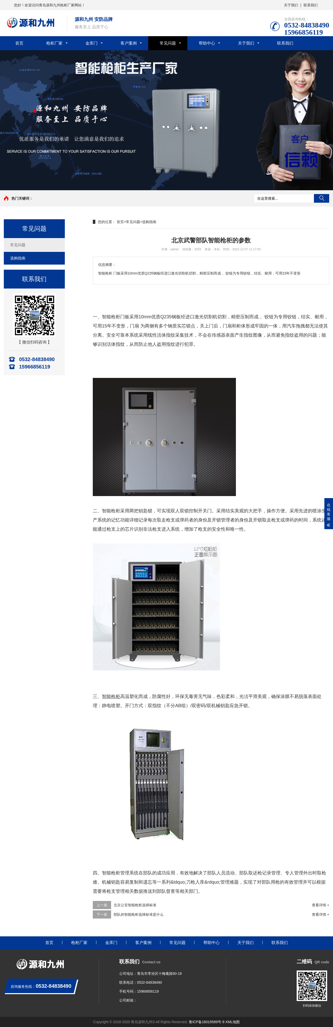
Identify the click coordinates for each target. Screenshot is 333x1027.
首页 (19, 43)
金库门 (91, 43)
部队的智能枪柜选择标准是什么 (138, 914)
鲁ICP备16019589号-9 (206, 1022)
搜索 (321, 198)
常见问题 (168, 43)
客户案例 (128, 43)
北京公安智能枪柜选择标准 (135, 905)
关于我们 (291, 5)
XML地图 (232, 1022)
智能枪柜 (111, 316)
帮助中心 (207, 43)
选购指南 (17, 258)
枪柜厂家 (54, 43)
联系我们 (311, 5)
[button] (162, 185)
